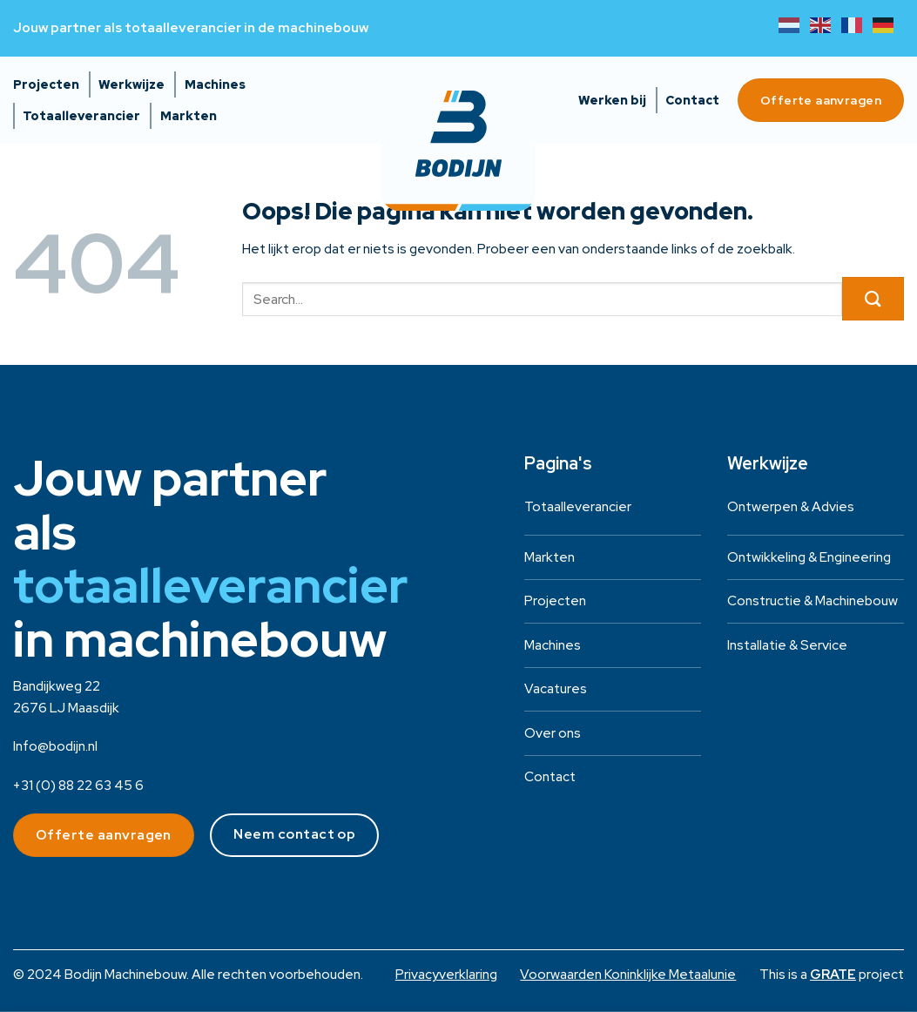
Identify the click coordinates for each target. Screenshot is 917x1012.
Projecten (46, 84)
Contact (692, 100)
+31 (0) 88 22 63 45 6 (78, 785)
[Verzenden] (873, 298)
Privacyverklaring (446, 974)
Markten (188, 116)
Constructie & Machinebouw (812, 600)
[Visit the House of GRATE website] (833, 974)
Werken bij (612, 100)
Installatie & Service (787, 645)
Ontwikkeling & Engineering (809, 557)
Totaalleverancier (81, 116)
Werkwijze (131, 84)
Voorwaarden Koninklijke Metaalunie (628, 974)
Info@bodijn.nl (55, 746)
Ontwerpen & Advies (790, 506)
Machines (215, 84)
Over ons (552, 733)
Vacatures (555, 688)
